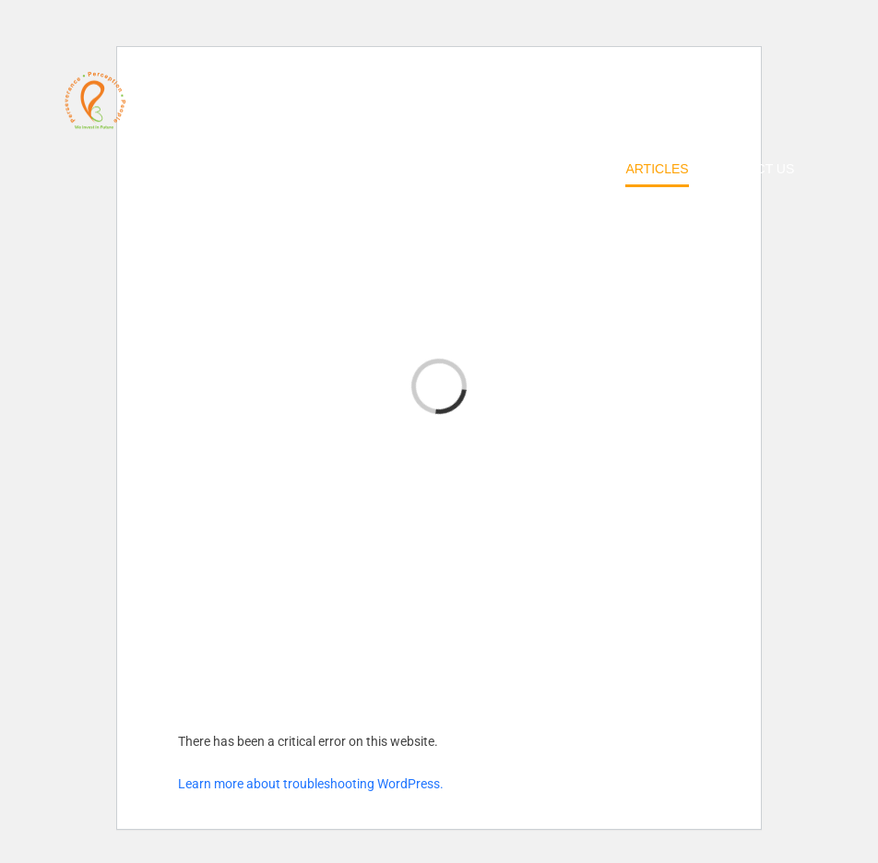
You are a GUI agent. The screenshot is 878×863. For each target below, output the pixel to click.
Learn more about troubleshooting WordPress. (311, 783)
